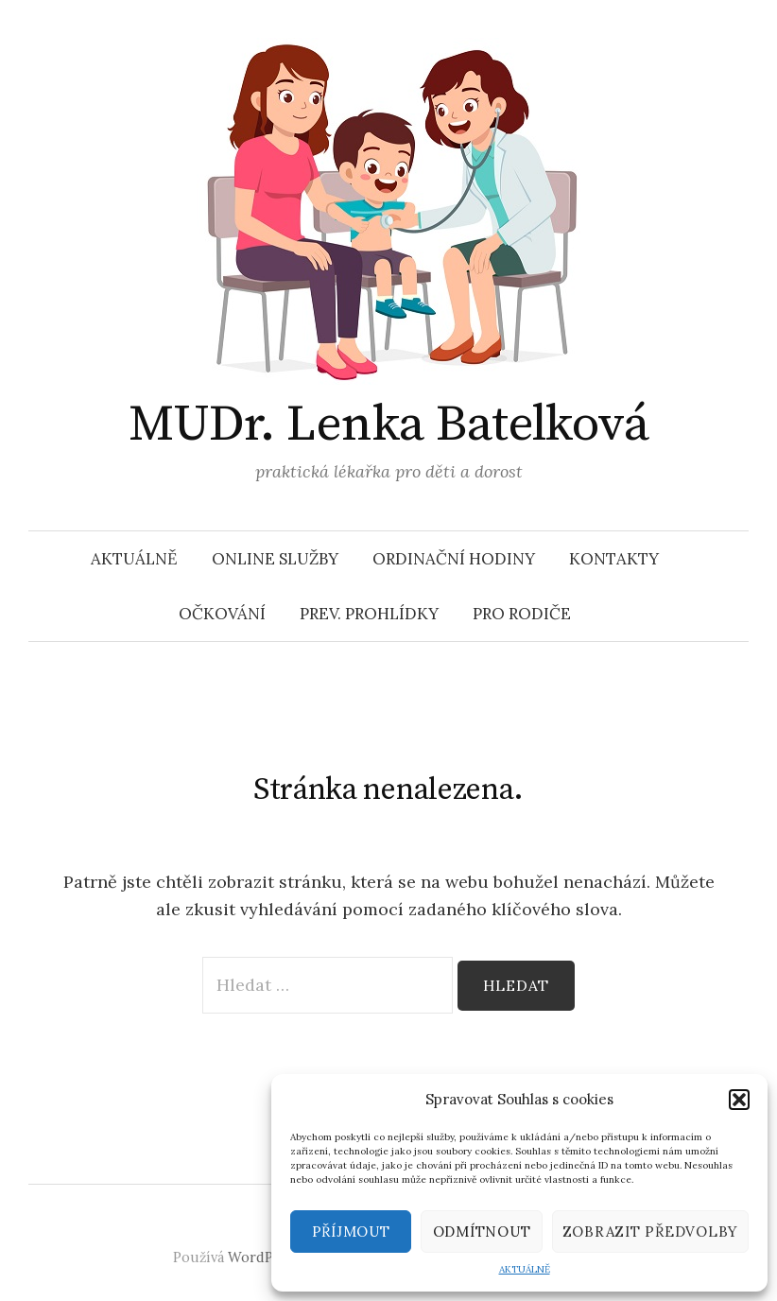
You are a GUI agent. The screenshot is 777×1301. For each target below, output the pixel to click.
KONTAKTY (614, 558)
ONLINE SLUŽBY (275, 558)
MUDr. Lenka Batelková (389, 424)
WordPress (264, 1257)
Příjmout (351, 1231)
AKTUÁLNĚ (524, 1269)
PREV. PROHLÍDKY (369, 613)
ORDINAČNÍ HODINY (453, 558)
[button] (739, 1099)
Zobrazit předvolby (650, 1231)
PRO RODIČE (522, 613)
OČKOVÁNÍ (222, 613)
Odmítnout (482, 1231)
